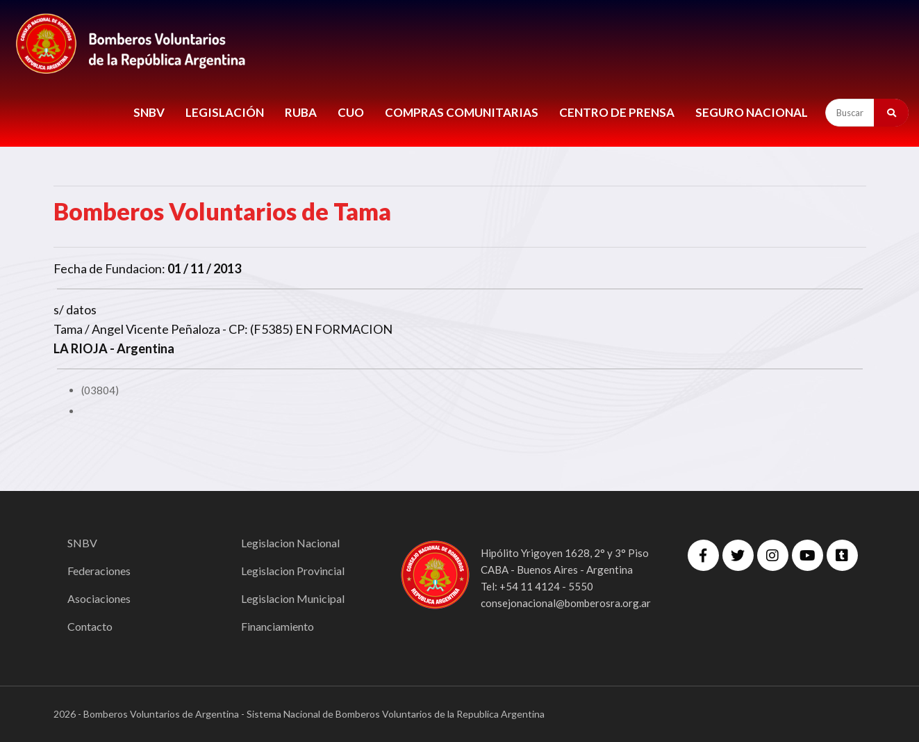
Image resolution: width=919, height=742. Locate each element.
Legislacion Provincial (293, 570)
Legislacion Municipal (293, 598)
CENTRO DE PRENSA (616, 112)
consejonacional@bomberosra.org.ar (566, 603)
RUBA (301, 112)
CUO (351, 112)
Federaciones (99, 570)
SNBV (149, 112)
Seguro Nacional (751, 112)
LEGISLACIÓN (224, 112)
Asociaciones (99, 598)
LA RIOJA (80, 348)
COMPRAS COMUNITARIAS (461, 112)
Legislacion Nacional (290, 542)
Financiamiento (277, 626)
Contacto (90, 626)
